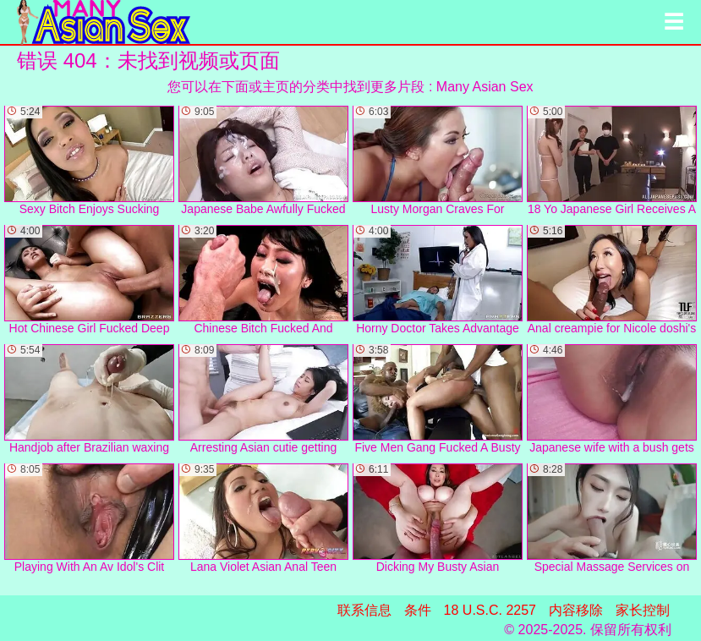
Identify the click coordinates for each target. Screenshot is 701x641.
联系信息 (364, 610)
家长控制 (643, 610)
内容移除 (576, 610)
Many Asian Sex (485, 86)
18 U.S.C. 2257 (490, 610)
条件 (417, 610)
